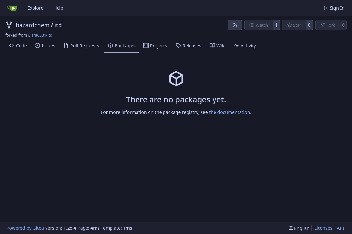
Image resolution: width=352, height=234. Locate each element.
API (340, 228)
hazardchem (33, 25)
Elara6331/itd (40, 35)
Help (58, 8)
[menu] (299, 228)
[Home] (12, 8)
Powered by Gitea (25, 228)
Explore (35, 8)
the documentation (229, 112)
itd (58, 25)
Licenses (323, 228)
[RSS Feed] (235, 25)
